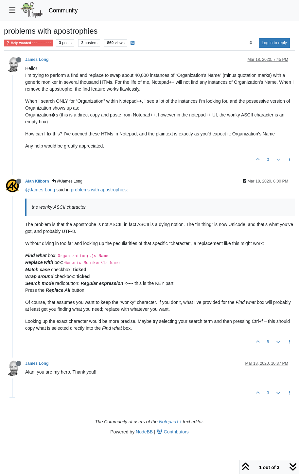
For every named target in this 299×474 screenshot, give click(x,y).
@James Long (67, 181)
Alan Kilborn (37, 181)
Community (63, 10)
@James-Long (40, 189)
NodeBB (144, 431)
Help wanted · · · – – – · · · (28, 43)
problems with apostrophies (99, 189)
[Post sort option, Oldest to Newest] (250, 42)
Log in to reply (274, 43)
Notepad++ (170, 421)
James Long (36, 59)
